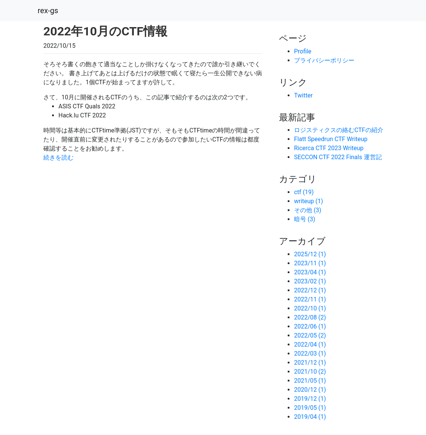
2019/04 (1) (310, 416)
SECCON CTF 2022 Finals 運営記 (338, 157)
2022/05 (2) (310, 335)
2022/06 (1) (310, 326)
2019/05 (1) (310, 407)
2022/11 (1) (310, 299)
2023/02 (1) (310, 281)
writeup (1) (308, 201)
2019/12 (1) (310, 398)
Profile (302, 51)
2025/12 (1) (310, 254)
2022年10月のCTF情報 (105, 31)
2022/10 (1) (310, 308)
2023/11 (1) (310, 263)
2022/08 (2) (310, 317)
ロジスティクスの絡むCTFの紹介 (338, 130)
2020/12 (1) (310, 389)
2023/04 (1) (310, 272)
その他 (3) (307, 210)
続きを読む (58, 157)
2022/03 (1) (310, 353)
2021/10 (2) (310, 371)
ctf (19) (304, 192)
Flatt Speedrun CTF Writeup (331, 139)
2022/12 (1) (310, 290)
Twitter (303, 95)
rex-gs (48, 10)
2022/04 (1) (310, 344)
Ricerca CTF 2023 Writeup (328, 148)
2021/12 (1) (310, 362)
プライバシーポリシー (324, 60)
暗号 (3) (304, 219)
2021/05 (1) (310, 380)
